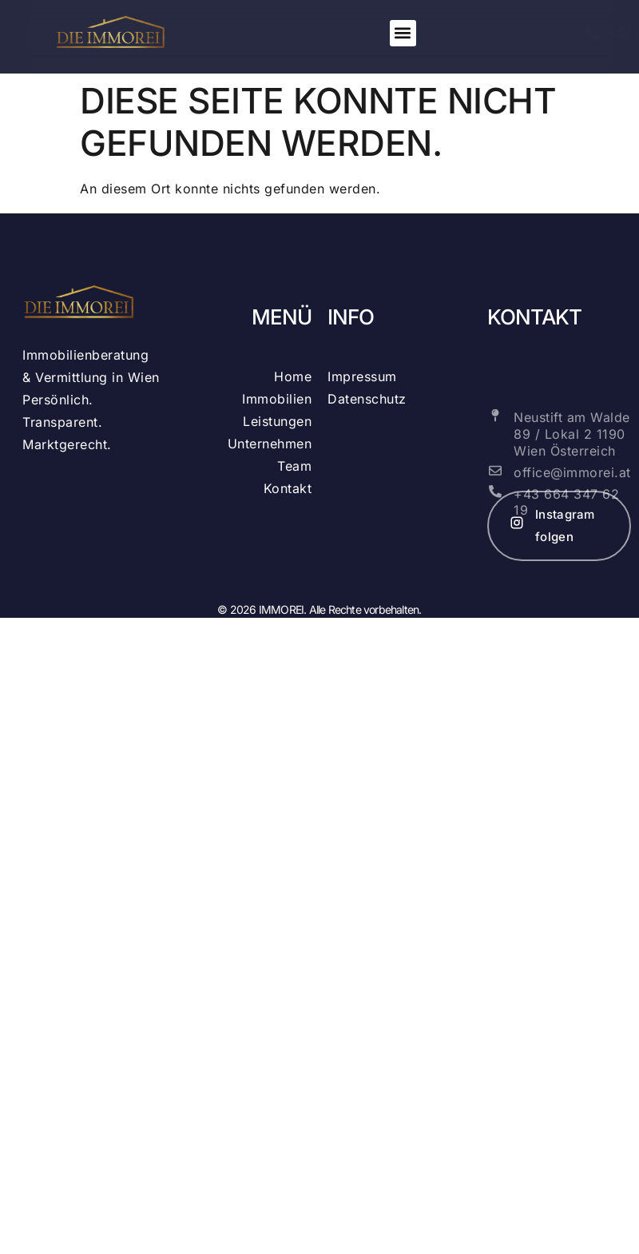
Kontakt (288, 488)
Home (293, 376)
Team (294, 466)
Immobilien (277, 399)
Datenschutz (367, 399)
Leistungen (277, 421)
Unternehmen (270, 444)
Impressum (362, 376)
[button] (403, 33)
